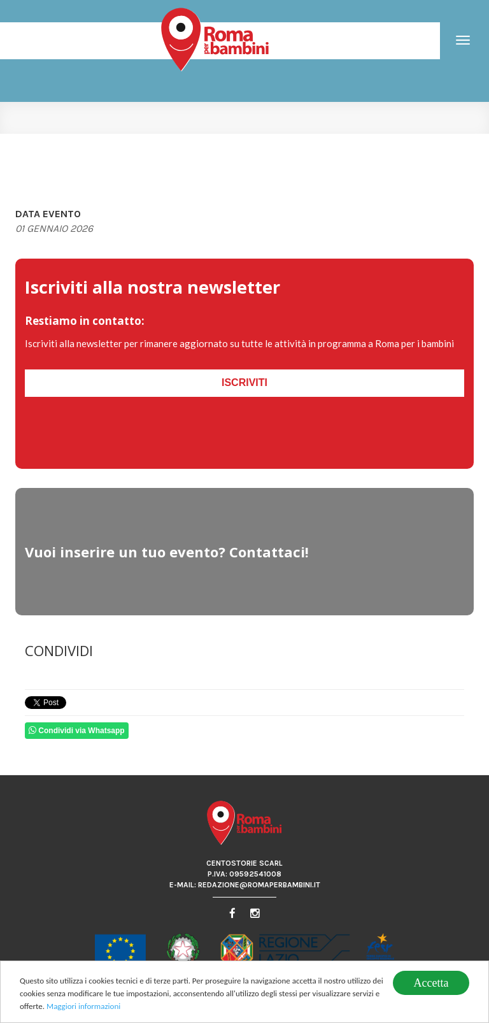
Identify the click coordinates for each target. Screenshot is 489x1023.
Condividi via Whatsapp (77, 730)
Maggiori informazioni (83, 1007)
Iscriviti (244, 382)
